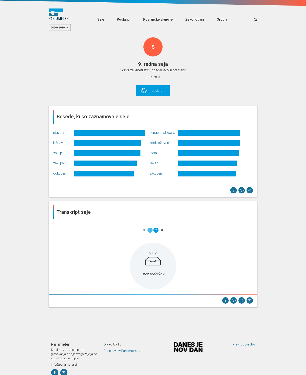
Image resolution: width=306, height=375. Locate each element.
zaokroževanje (160, 143)
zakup (57, 153)
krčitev (58, 143)
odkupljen (60, 173)
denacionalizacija (162, 133)
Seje (100, 19)
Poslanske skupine (158, 19)
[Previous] (144, 230)
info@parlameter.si (64, 364)
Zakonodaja (194, 19)
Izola (153, 153)
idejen (153, 163)
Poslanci (123, 19)
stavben (59, 133)
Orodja (222, 19)
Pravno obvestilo (244, 344)
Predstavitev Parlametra (120, 350)
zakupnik (59, 163)
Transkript (156, 91)
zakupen (155, 173)
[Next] (161, 230)
